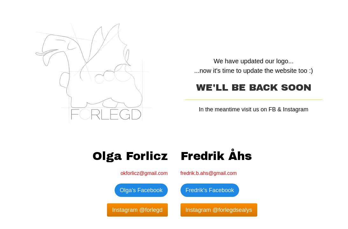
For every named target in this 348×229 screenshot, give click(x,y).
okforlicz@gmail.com (144, 173)
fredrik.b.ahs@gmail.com (209, 173)
